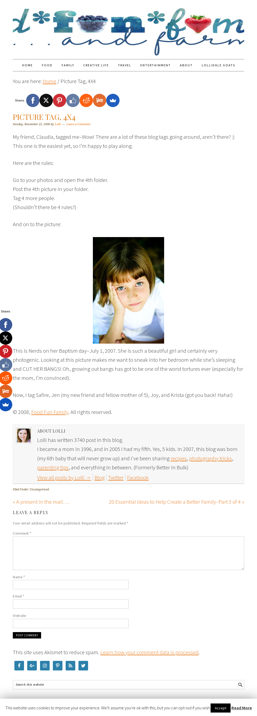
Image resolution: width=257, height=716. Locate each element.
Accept (220, 708)
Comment (22, 533)
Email (18, 596)
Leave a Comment (78, 124)
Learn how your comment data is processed (149, 652)
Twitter (116, 477)
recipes (179, 458)
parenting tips (53, 467)
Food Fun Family (128, 27)
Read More (241, 707)
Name (19, 577)
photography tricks (210, 458)
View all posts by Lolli (64, 477)
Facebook (138, 477)
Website (19, 615)
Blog (99, 477)
